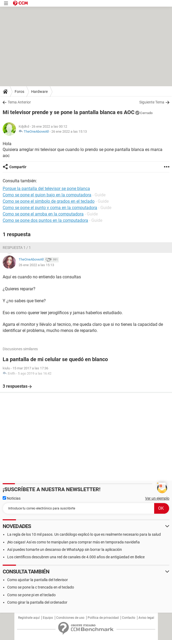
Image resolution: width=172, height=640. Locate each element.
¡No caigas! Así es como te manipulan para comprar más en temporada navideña (73, 542)
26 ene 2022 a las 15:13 (69, 131)
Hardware (39, 91)
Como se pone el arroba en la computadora (43, 214)
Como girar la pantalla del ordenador (37, 602)
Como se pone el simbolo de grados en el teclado (49, 201)
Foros (19, 91)
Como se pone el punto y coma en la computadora (50, 207)
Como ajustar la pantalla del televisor (37, 580)
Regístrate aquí (29, 618)
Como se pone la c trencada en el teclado (40, 587)
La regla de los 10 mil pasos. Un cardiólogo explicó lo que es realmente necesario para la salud (84, 534)
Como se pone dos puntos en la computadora (45, 220)
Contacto (128, 618)
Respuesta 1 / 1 (17, 247)
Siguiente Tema (151, 102)
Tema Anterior (19, 102)
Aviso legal (146, 618)
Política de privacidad (103, 618)
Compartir (17, 167)
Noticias (12, 498)
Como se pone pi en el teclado (31, 595)
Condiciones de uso (70, 618)
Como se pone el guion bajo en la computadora (47, 194)
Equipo (48, 618)
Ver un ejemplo (157, 498)
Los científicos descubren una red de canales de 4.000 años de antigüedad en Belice (76, 557)
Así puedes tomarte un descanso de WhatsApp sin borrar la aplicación (64, 549)
